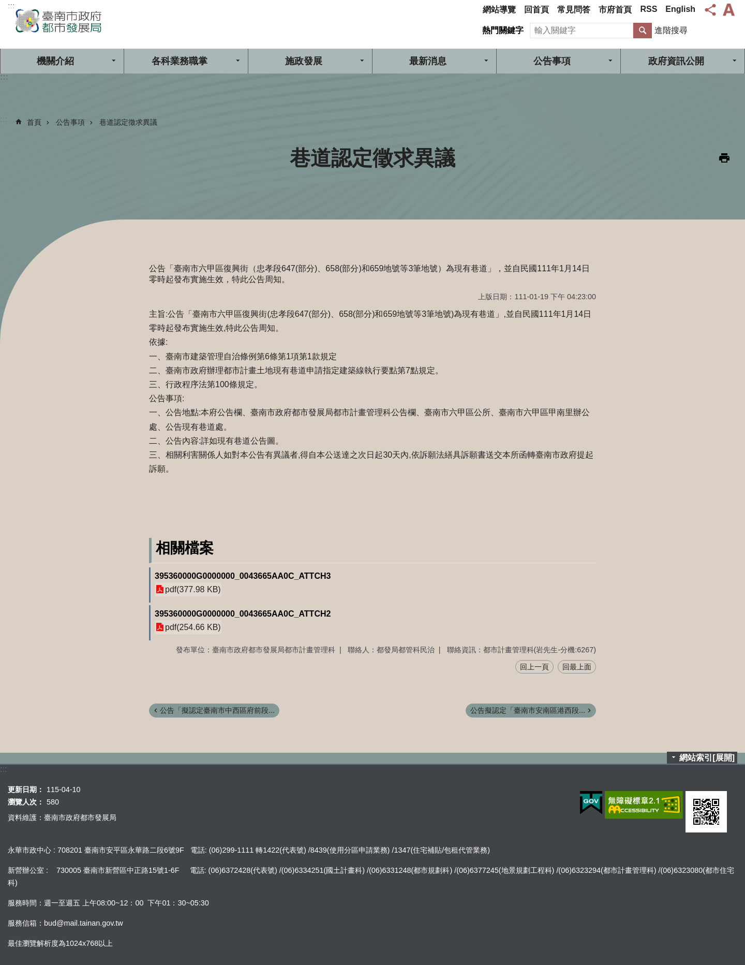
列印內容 (724, 158)
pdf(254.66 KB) (193, 627)
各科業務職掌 (179, 61)
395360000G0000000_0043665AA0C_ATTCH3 (243, 576)
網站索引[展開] (707, 757)
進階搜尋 (671, 30)
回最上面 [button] (576, 667)
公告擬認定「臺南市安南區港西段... (527, 710)
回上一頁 (534, 667)
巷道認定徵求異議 (128, 122)
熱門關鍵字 (503, 30)
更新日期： (26, 789)
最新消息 (427, 61)
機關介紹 (55, 61)
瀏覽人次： (26, 802)
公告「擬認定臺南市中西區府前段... (217, 710)
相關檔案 (185, 548)
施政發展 (303, 61)
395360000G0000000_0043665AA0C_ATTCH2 (243, 613)
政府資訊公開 (676, 61)
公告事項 (552, 61)
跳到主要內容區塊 (5, 5)
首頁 (34, 122)
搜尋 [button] (642, 30)
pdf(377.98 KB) (193, 589)
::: (11, 6)
